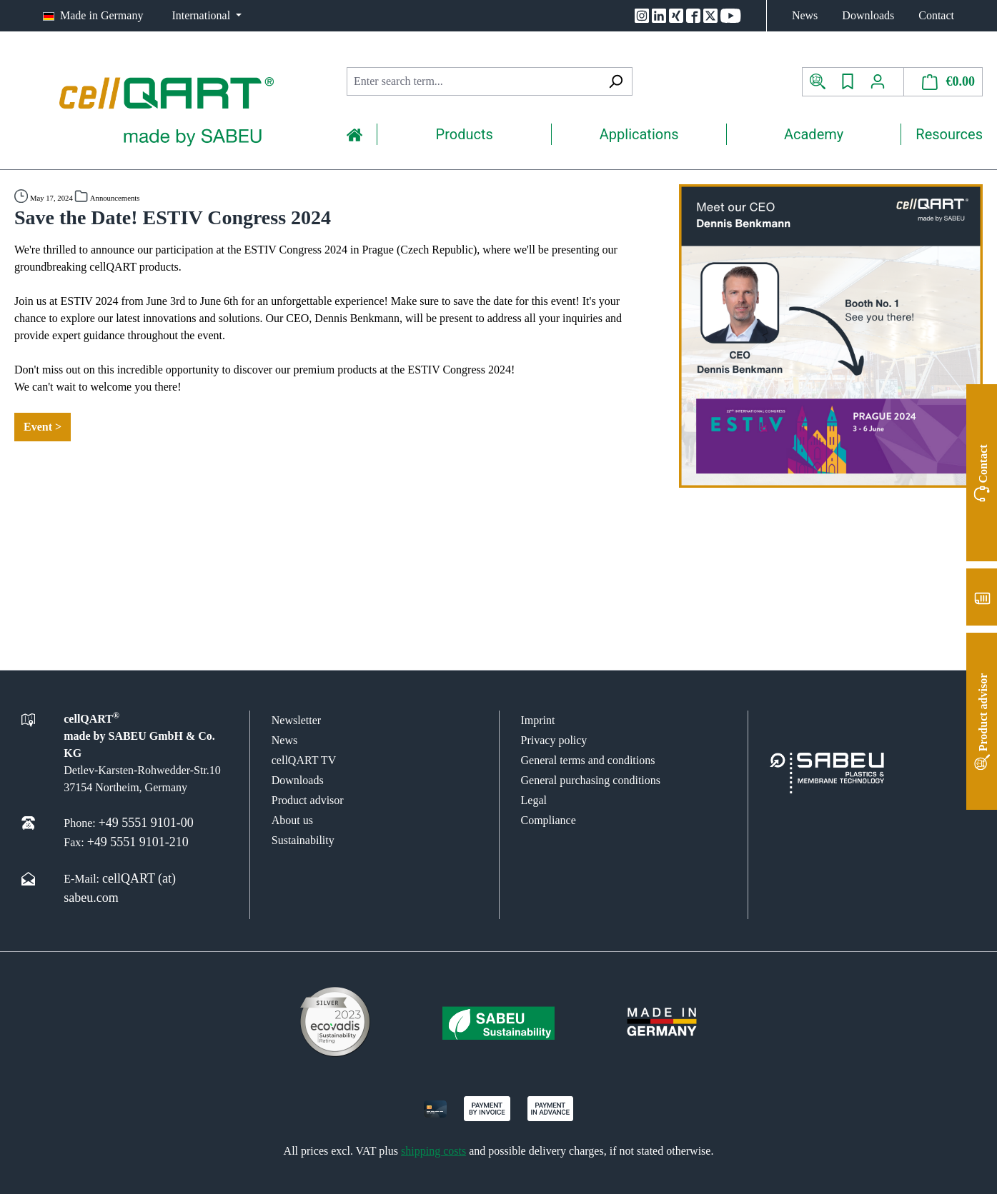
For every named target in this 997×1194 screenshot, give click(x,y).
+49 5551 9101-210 (138, 842)
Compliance (548, 820)
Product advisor (308, 800)
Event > (42, 427)
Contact (936, 15)
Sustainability (303, 840)
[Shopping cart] (943, 82)
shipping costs (433, 1151)
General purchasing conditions (591, 780)
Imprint (538, 720)
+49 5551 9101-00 (146, 823)
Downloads (868, 15)
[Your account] (883, 81)
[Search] (616, 81)
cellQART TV (304, 760)
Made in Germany (101, 15)
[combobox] (473, 81)
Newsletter (296, 720)
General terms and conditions (588, 760)
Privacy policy (554, 740)
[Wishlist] (848, 81)
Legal (534, 800)
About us (292, 820)
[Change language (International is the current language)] (207, 16)
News (805, 15)
